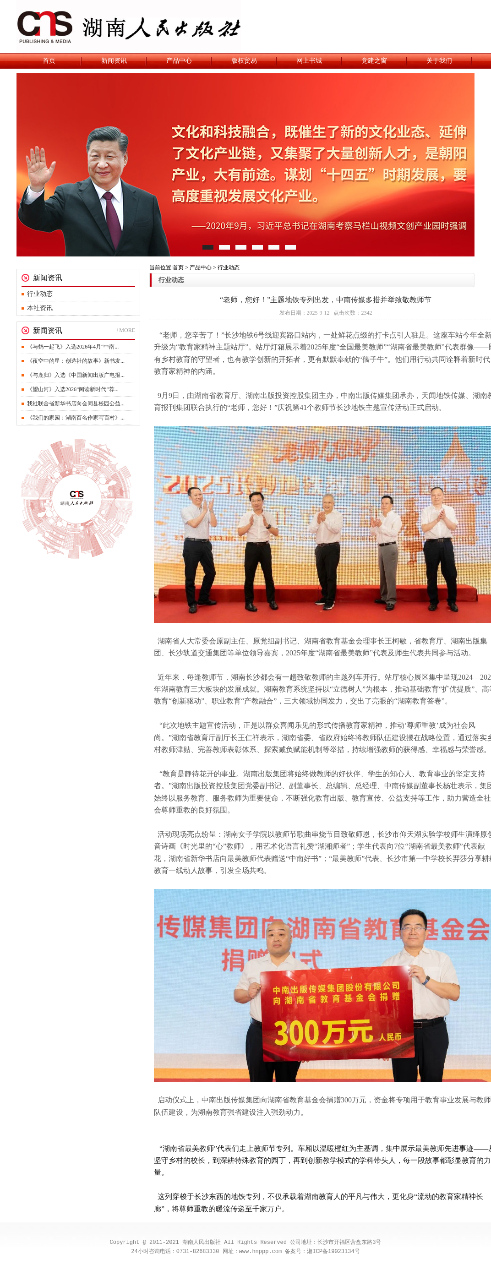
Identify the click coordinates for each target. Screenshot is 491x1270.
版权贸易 (244, 60)
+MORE (125, 330)
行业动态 (40, 293)
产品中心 (179, 60)
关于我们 (439, 60)
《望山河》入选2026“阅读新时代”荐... (73, 389)
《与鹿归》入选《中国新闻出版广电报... (76, 375)
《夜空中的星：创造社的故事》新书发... (76, 361)
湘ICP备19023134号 (333, 1251)
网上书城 (309, 60)
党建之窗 (374, 60)
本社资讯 (40, 308)
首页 (49, 60)
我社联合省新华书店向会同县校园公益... (76, 403)
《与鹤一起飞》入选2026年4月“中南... (73, 346)
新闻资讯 (114, 60)
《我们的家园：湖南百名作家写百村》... (76, 417)
